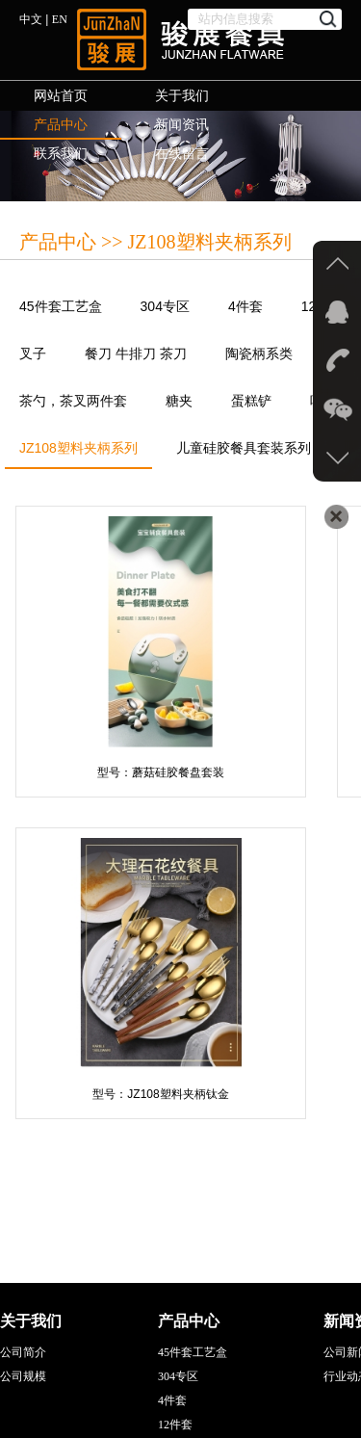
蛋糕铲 (251, 400)
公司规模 (23, 1376)
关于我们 (182, 96)
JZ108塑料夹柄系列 (78, 453)
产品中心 (61, 125)
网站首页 (61, 96)
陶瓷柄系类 (259, 353)
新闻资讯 (182, 125)
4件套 (245, 306)
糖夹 (179, 400)
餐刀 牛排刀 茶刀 (136, 353)
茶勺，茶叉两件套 (73, 400)
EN (59, 19)
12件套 (175, 1424)
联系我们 (61, 153)
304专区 (165, 306)
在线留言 (182, 153)
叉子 (32, 353)
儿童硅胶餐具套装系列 (243, 448)
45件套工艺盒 (60, 306)
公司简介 (23, 1352)
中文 (30, 19)
